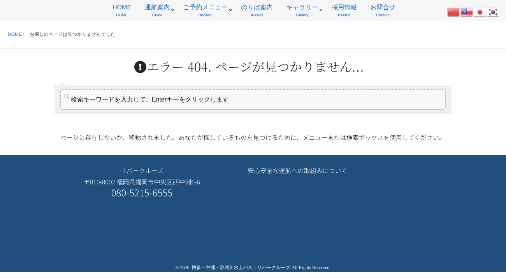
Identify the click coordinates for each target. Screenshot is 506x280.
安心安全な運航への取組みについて (297, 170)
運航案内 (157, 11)
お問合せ (382, 11)
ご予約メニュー (205, 11)
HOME (121, 11)
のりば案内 (257, 11)
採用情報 (344, 11)
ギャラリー (302, 11)
